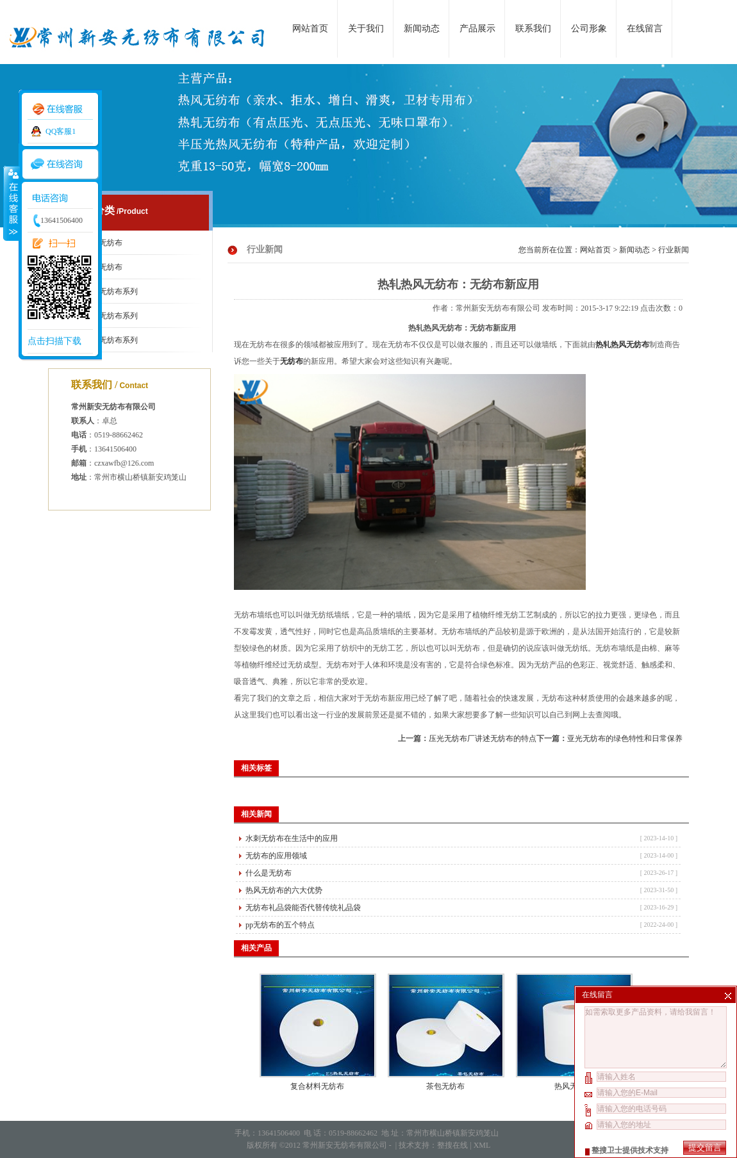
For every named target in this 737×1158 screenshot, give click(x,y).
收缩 (11, 203)
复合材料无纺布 (317, 1086)
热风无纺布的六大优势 (283, 890)
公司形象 (589, 28)
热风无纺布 (573, 1086)
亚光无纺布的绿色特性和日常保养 (625, 738)
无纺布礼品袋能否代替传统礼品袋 (303, 907)
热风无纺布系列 (111, 315)
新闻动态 (422, 28)
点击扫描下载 (54, 341)
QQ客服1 (61, 131)
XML (482, 1145)
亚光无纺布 (103, 267)
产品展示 (477, 28)
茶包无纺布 (445, 1086)
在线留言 (645, 28)
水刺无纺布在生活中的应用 (291, 838)
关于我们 (366, 28)
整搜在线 (452, 1145)
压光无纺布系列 (111, 291)
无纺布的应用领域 (276, 855)
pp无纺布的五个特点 (280, 924)
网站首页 (310, 28)
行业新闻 (673, 249)
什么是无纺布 (268, 872)
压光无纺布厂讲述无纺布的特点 (482, 738)
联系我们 (533, 28)
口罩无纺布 (103, 242)
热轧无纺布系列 (111, 340)
